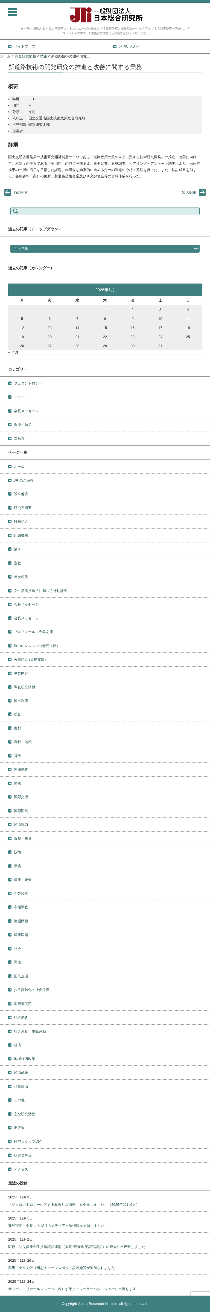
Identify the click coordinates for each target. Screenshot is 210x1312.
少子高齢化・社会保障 (31, 990)
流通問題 (21, 921)
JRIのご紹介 (24, 480)
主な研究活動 (24, 1114)
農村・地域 (23, 742)
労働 (17, 962)
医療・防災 (23, 425)
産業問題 (21, 935)
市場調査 (21, 907)
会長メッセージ (26, 411)
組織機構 (21, 535)
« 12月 (13, 352)
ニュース (21, 397)
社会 (17, 949)
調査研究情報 (24, 687)
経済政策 (21, 1072)
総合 (17, 714)
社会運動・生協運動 (30, 1031)
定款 (17, 563)
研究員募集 (23, 1155)
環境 (17, 866)
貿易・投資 (23, 838)
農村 (17, 728)
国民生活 (21, 976)
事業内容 (21, 673)
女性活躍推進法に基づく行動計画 (40, 591)
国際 (17, 783)
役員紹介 (21, 521)
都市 (17, 756)
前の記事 (21, 192)
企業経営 (21, 893)
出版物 (19, 1128)
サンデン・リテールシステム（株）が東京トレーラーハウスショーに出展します (72, 1289)
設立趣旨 (21, 494)
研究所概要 (23, 508)
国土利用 (21, 701)
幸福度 (19, 439)
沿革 (17, 549)
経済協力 (21, 824)
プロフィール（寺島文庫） (35, 632)
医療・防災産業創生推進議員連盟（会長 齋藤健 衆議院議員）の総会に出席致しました (76, 1247)
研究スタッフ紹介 (28, 1142)
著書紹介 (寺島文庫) (30, 659)
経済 (17, 1045)
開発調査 (21, 769)
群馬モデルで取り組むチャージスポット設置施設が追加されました (61, 1268)
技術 (17, 852)
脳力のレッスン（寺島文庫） (37, 646)
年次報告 (21, 577)
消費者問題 (23, 1004)
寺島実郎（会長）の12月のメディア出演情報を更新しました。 (58, 1226)
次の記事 (189, 192)
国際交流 (21, 797)
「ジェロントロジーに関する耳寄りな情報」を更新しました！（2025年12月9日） (73, 1205)
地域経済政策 (24, 1059)
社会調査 (21, 1017)
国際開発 (21, 811)
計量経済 (21, 1086)
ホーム (19, 466)
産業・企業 (23, 880)
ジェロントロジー (28, 383)
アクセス (21, 1169)
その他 (19, 1100)
